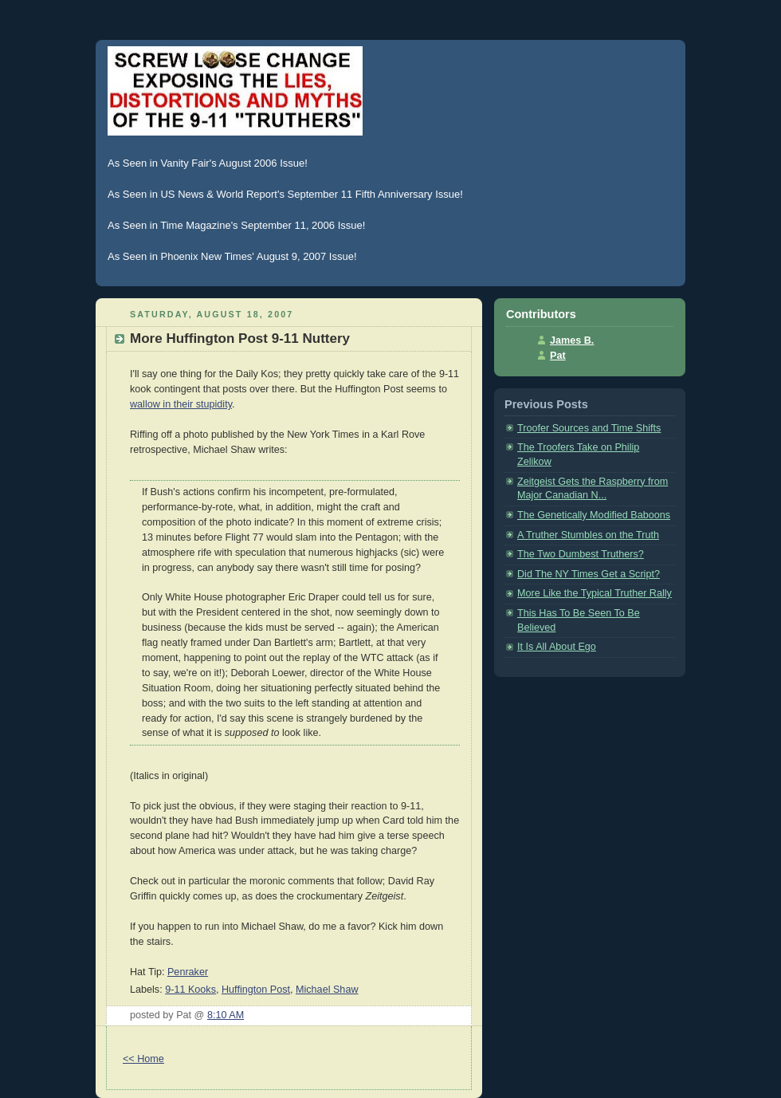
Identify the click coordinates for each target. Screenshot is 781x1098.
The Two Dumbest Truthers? (580, 554)
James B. (572, 340)
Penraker (187, 972)
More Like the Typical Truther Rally (594, 593)
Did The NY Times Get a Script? (588, 574)
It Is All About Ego (556, 646)
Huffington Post (256, 989)
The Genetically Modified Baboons (593, 515)
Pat (558, 355)
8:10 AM (225, 1015)
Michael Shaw (327, 989)
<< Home (143, 1059)
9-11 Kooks (190, 989)
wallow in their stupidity (181, 404)
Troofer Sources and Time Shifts (589, 428)
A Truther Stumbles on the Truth (588, 535)
